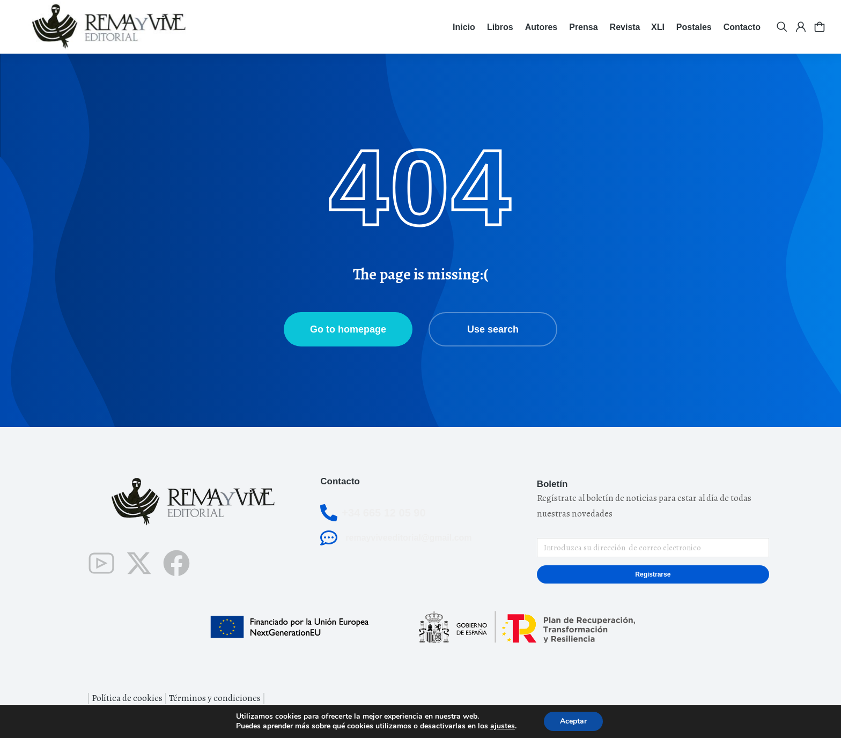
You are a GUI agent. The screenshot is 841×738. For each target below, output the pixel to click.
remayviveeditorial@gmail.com (408, 537)
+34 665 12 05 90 (383, 513)
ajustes (502, 726)
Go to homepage (348, 329)
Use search (493, 329)
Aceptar (573, 721)
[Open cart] (819, 26)
